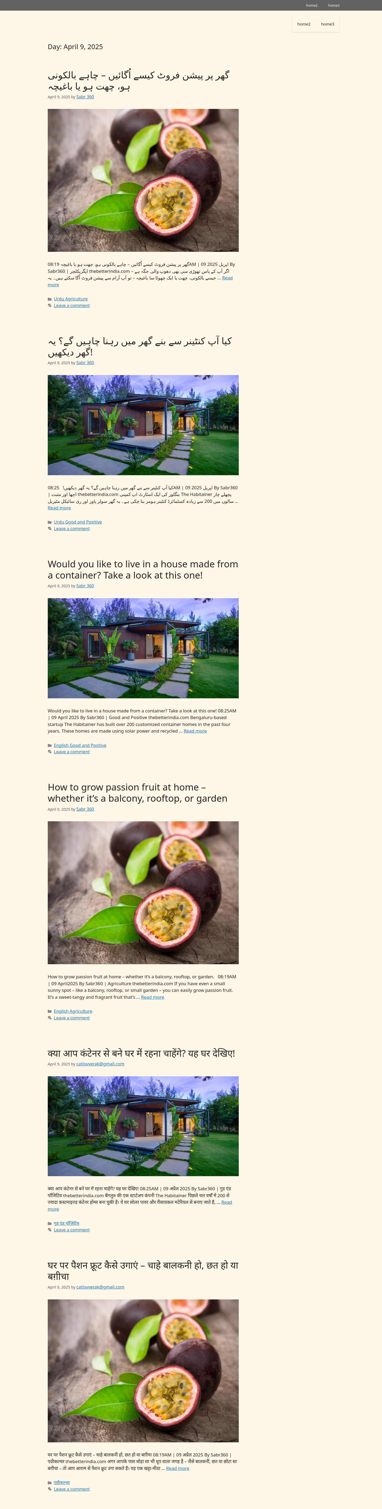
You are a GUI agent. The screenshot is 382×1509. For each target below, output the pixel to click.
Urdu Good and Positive (75, 518)
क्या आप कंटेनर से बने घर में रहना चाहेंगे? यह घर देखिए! (141, 1044)
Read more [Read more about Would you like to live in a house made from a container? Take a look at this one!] (195, 726)
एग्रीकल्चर (61, 1470)
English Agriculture (71, 1003)
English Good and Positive (77, 739)
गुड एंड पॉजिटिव (65, 1213)
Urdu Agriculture (69, 297)
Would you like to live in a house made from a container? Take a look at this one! (143, 565)
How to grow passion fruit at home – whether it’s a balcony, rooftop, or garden (138, 786)
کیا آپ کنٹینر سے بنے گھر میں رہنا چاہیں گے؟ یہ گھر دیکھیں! (140, 344)
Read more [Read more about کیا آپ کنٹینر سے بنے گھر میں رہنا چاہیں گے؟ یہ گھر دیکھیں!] (59, 505)
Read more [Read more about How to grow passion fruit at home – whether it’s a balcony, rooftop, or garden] (152, 990)
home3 (334, 5)
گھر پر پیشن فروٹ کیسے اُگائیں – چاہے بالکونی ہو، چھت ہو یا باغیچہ (138, 80)
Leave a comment (70, 303)
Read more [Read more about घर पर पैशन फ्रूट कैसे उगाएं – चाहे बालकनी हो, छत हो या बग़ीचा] (177, 1456)
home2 (312, 5)
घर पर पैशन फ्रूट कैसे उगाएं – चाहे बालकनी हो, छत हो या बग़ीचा (143, 1260)
